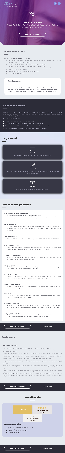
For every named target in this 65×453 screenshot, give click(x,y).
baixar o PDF (32, 39)
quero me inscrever (32, 34)
